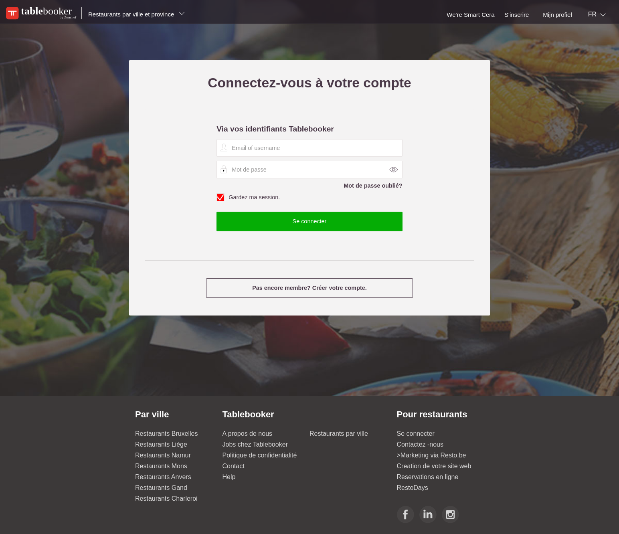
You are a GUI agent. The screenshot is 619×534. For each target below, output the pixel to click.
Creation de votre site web (434, 466)
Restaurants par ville (339, 433)
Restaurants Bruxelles (166, 433)
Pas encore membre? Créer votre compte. (309, 288)
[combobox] (598, 14)
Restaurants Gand (161, 487)
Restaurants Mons (161, 466)
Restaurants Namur (163, 455)
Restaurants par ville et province (136, 14)
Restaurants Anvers (163, 476)
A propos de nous (248, 433)
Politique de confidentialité (260, 455)
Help (229, 476)
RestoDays (412, 487)
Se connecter (416, 433)
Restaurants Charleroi (166, 498)
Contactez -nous (420, 444)
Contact (234, 466)
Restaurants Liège (161, 444)
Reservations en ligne (428, 476)
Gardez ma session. (309, 197)
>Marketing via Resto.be (431, 455)
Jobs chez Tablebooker (255, 444)
